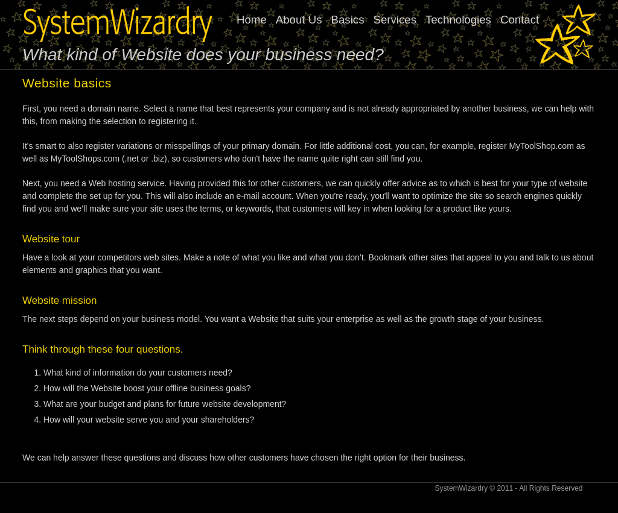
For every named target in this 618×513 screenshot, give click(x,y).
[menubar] (392, 20)
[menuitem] (392, 20)
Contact (519, 19)
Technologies (458, 19)
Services (394, 19)
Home (252, 19)
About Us (299, 19)
